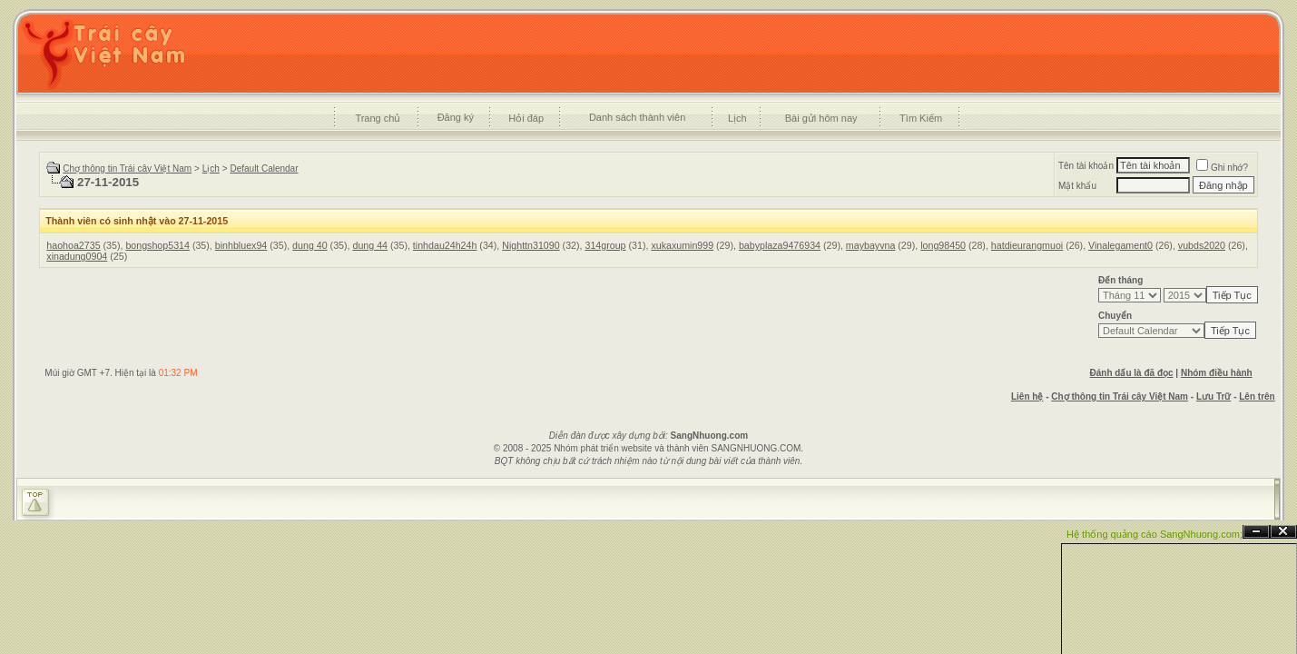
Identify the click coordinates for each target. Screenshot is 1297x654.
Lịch (737, 118)
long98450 (943, 245)
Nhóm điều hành (1217, 373)
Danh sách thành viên (637, 117)
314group (605, 245)
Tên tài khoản (1086, 166)
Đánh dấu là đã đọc (1132, 373)
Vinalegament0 (1120, 245)
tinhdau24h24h (445, 245)
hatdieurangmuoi (1027, 245)
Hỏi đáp (526, 118)
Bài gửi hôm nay (821, 118)
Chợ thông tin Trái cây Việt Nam (127, 168)
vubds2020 (1201, 245)
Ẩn (1256, 532)
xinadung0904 (76, 256)
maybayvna (871, 245)
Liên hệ (1027, 396)
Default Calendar (264, 168)
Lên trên (1256, 396)
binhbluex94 (241, 245)
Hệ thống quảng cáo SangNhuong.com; (1154, 534)
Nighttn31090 (530, 245)
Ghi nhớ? (1222, 168)
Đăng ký (455, 117)
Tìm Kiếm (920, 118)
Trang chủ (377, 118)
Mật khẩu (1077, 186)
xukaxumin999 (682, 245)
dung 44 (370, 245)
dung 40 (310, 245)
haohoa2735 (73, 245)
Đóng (1283, 532)
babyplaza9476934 (779, 245)
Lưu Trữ (1213, 396)
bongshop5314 (157, 245)
